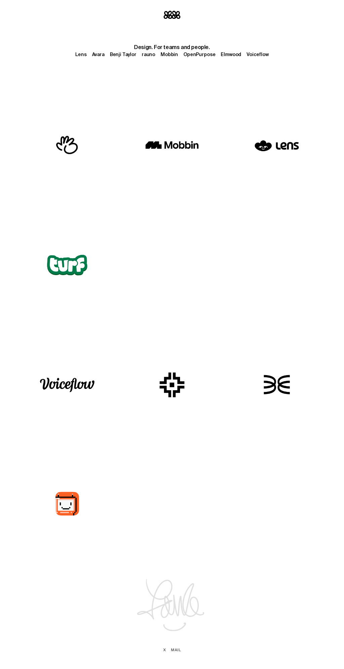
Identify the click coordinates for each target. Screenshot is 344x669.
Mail (176, 650)
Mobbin (169, 54)
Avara (98, 54)
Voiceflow (258, 54)
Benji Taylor (123, 54)
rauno (148, 54)
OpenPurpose (199, 54)
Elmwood (231, 54)
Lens (80, 54)
